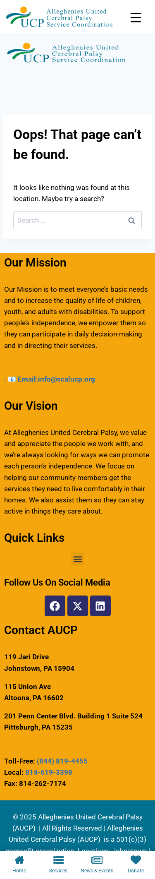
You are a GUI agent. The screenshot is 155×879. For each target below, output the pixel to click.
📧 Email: (22, 379)
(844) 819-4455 (62, 761)
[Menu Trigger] (135, 17)
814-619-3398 (48, 772)
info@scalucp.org (66, 379)
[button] (77, 559)
